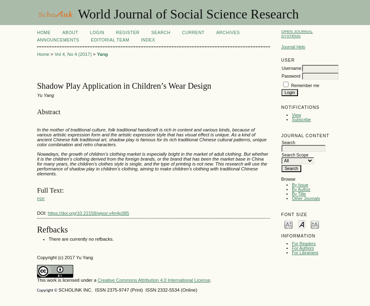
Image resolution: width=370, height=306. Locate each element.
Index (148, 40)
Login (97, 32)
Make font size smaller (288, 224)
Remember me (305, 85)
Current (193, 32)
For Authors (303, 248)
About (70, 32)
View (296, 115)
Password (291, 76)
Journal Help (293, 47)
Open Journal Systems (297, 33)
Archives (228, 32)
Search (160, 32)
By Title (299, 194)
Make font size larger (315, 224)
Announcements (58, 40)
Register (128, 32)
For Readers (304, 244)
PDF (41, 198)
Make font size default (302, 224)
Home (44, 32)
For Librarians (305, 253)
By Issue (300, 185)
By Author (301, 189)
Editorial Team (110, 40)
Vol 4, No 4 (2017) (72, 54)
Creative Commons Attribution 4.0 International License (154, 280)
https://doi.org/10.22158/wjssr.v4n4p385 (88, 213)
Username (291, 68)
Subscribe (301, 119)
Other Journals (306, 198)
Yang (102, 54)
